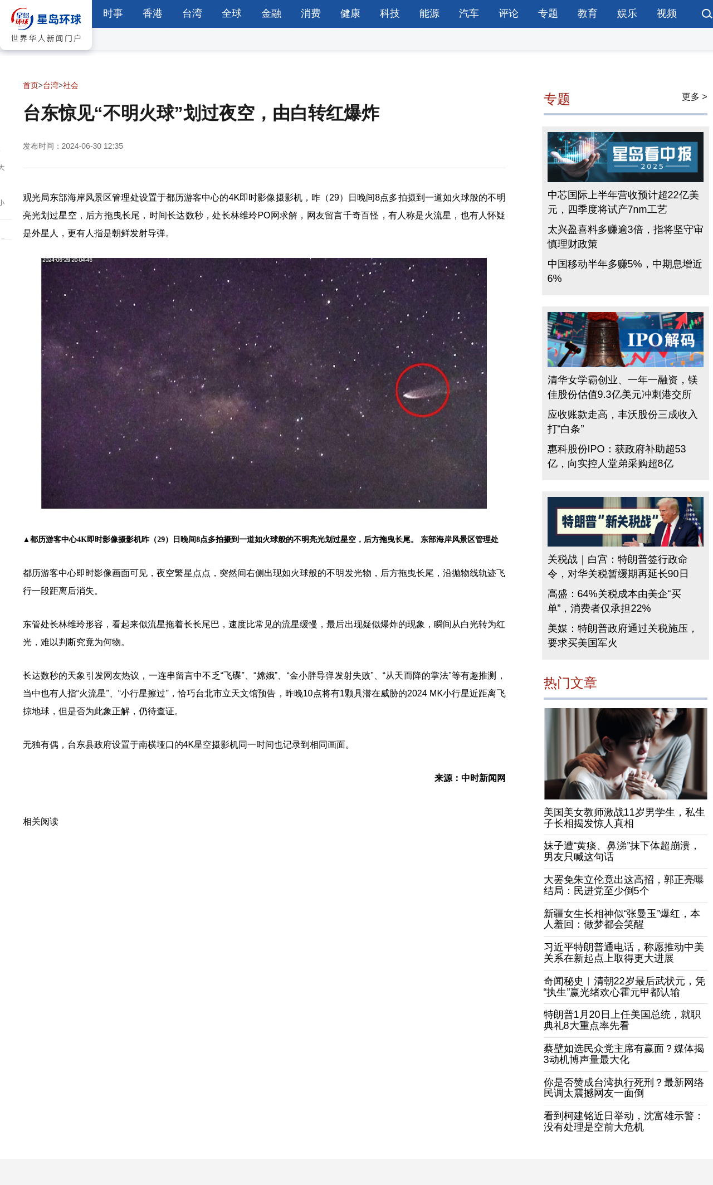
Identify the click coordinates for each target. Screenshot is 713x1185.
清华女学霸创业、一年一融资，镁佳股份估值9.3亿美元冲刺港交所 (623, 387)
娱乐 (627, 13)
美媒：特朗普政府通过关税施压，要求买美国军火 (623, 635)
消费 (311, 13)
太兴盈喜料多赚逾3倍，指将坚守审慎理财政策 (626, 237)
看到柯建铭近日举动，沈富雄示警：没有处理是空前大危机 (624, 1121)
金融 (271, 13)
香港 (153, 13)
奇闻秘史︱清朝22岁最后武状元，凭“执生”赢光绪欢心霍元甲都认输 (624, 987)
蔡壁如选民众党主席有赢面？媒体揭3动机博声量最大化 (624, 1054)
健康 (350, 13)
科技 (390, 13)
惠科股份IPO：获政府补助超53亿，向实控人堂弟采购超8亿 (617, 456)
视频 (667, 13)
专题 (548, 13)
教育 (588, 13)
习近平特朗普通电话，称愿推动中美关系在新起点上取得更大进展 (624, 953)
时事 (113, 13)
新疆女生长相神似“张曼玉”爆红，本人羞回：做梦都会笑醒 (622, 919)
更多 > (694, 96)
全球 (232, 13)
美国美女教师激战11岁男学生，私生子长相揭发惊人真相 (624, 818)
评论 (509, 13)
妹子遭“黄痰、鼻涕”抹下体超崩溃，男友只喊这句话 (622, 851)
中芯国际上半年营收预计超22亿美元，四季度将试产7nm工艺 (623, 202)
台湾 (192, 13)
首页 (30, 85)
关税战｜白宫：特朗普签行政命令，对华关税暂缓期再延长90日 (618, 566)
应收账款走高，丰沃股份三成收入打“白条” (623, 422)
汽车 (469, 13)
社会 (71, 85)
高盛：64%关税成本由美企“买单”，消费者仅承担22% (614, 601)
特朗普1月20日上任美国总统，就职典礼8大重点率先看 (622, 1020)
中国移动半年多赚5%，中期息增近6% (625, 271)
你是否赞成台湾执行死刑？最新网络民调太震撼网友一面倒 (624, 1088)
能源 (429, 13)
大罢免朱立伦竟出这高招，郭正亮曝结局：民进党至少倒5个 (624, 885)
